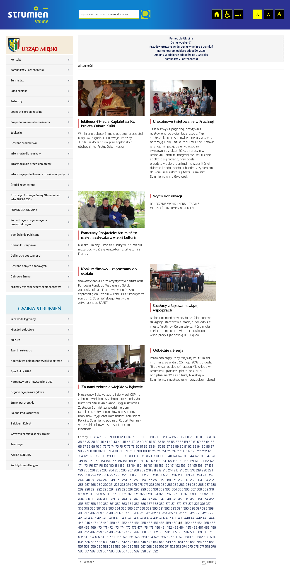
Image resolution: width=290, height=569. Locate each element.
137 (153, 456)
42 (110, 441)
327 (174, 494)
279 (157, 484)
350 (181, 499)
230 (131, 475)
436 (162, 518)
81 (141, 446)
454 (137, 522)
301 (155, 489)
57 (177, 441)
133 (130, 456)
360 (106, 503)
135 (141, 456)
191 (172, 465)
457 (155, 522)
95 (203, 446)
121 (199, 451)
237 (174, 475)
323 (149, 494)
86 (164, 446)
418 (187, 513)
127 (97, 456)
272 (116, 484)
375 (196, 503)
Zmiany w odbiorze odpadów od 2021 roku (181, 55)
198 (211, 465)
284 (188, 484)
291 (93, 489)
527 (169, 537)
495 (112, 532)
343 (137, 499)
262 (193, 480)
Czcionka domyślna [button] (257, 14)
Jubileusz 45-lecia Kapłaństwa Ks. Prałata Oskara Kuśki (108, 123)
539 (106, 542)
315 (102, 494)
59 (186, 441)
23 (165, 437)
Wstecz (89, 562)
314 (96, 494)
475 (128, 527)
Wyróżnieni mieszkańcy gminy (30, 434)
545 (143, 542)
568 (149, 546)
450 (112, 522)
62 (199, 441)
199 (80, 470)
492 (93, 532)
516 (103, 537)
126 (91, 456)
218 (192, 470)
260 (181, 480)
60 (190, 441)
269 (99, 484)
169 (191, 461)
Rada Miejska (19, 91)
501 (149, 532)
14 (129, 437)
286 (201, 484)
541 (118, 542)
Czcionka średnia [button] (268, 14)
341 (124, 499)
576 (196, 546)
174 (80, 465)
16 (136, 437)
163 (158, 461)
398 (204, 508)
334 (81, 499)
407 (124, 513)
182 (122, 465)
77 (125, 446)
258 (168, 480)
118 (183, 451)
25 (174, 437)
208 (136, 470)
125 (86, 456)
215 (176, 470)
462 (187, 522)
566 (137, 546)
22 (160, 437)
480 (157, 527)
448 (99, 522)
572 (172, 546)
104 (111, 451)
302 (161, 489)
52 (155, 441)
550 (174, 542)
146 (203, 456)
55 (168, 441)
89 (177, 446)
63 (203, 441)
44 (119, 441)
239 (187, 475)
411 (148, 513)
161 (147, 461)
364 (130, 503)
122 (204, 451)
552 (186, 542)
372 (178, 503)
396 (192, 508)
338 (106, 499)
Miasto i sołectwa (22, 330)
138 (158, 456)
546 (149, 542)
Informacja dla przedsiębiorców (31, 164)
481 (163, 527)
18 (144, 437)
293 (105, 489)
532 (200, 537)
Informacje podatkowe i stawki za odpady (38, 174)
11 (118, 437)
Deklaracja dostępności (26, 256)
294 (112, 489)
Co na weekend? (181, 43)
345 (149, 499)
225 (100, 475)
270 (105, 484)
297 (130, 489)
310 (211, 489)
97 (212, 446)
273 (122, 484)
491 (87, 532)
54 (164, 441)
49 (142, 441)
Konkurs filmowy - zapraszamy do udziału (109, 271)
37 (88, 441)
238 (181, 475)
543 (130, 542)
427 (106, 518)
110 (145, 451)
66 (80, 446)
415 (170, 513)
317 (113, 494)
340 (118, 499)
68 (88, 446)
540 (112, 542)
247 (99, 480)
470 (99, 527)
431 (130, 518)
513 (86, 537)
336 (93, 499)
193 (183, 465)
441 (193, 518)
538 (99, 542)
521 (131, 537)
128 (102, 456)
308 (199, 489)
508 (193, 532)
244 (81, 480)
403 (99, 513)
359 (99, 503)
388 (142, 508)
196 (200, 465)
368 (155, 503)
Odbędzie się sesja (168, 350)
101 (95, 451)
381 (98, 508)
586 (118, 551)
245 (87, 480)
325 (161, 494)
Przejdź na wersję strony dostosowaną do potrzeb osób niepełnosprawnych (227, 14)
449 (106, 522)
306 (187, 489)
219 (198, 470)
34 (213, 437)
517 (108, 537)
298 (137, 489)
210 (148, 470)
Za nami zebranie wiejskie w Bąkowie (112, 387)
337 (99, 499)
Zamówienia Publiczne (25, 235)
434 (149, 518)
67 (84, 446)
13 (125, 437)
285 (194, 484)
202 (98, 470)
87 (168, 446)
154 (108, 461)
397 (198, 508)
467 (80, 527)
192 (177, 465)
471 (105, 527)
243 (212, 475)
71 (101, 446)
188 (155, 465)
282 (175, 484)
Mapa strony (238, 14)
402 (93, 513)
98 (80, 451)
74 (113, 446)
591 (149, 551)
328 (180, 494)
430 (125, 518)
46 (128, 441)
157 (125, 461)
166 (175, 461)
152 (96, 461)
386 (130, 508)
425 (93, 518)
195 (194, 465)
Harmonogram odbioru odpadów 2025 (181, 51)
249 (112, 480)
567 (142, 546)
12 (121, 437)
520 (125, 537)
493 (99, 532)
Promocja (17, 444)
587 (124, 551)
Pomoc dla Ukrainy (181, 39)
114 (164, 451)
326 (168, 494)
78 (128, 446)
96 (208, 446)
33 (209, 437)
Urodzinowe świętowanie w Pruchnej (183, 121)
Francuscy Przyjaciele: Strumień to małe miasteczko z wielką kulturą (109, 235)
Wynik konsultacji (167, 196)
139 (164, 456)
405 (112, 513)
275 (134, 484)
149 (80, 461)
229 (125, 475)
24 (169, 437)
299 (143, 489)
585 (112, 551)
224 (93, 475)
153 (102, 461)
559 (93, 546)
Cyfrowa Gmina (21, 277)
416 (176, 513)
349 (174, 499)
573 (178, 546)
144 (191, 456)
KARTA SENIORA (21, 455)
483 (175, 527)
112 (154, 451)
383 (111, 508)
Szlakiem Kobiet (21, 424)
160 (141, 461)
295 (118, 489)
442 (199, 518)
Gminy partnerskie (22, 403)
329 (186, 494)
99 (84, 451)
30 (196, 437)
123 (210, 451)
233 (149, 475)
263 (199, 480)
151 (91, 461)
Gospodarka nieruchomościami (30, 122)
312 (85, 494)
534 (212, 537)
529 (181, 537)
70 (97, 446)
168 (186, 461)
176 (91, 465)
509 (199, 532)
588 (130, 551)
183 (127, 465)
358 (93, 503)
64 (208, 441)
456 (149, 522)
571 (167, 546)
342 (130, 499)
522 (137, 537)
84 (155, 446)
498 (130, 532)
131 (119, 456)
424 (87, 518)
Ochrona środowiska (24, 143)
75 (117, 446)
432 (137, 518)
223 (87, 475)
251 (124, 480)
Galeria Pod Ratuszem (25, 413)
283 (182, 484)
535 (81, 542)
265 (212, 480)
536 (87, 542)
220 (204, 470)
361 (111, 503)
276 (140, 484)
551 (180, 542)
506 (180, 532)
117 (179, 451)
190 (166, 465)
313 (91, 494)
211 (154, 470)
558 (86, 546)
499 (137, 532)
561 (105, 546)
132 (124, 456)
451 (118, 522)
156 (119, 461)
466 (212, 522)
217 (187, 470)
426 (100, 518)
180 (111, 465)
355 (212, 499)
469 (93, 527)
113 (159, 451)
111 (149, 451)
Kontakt (16, 60)
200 (86, 470)
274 (128, 484)
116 (174, 451)
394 (179, 508)
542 (124, 542)
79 (133, 446)
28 (187, 437)
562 (111, 546)
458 (161, 522)
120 (193, 451)
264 (205, 480)
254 (143, 480)
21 (156, 437)
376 (202, 503)
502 (155, 532)
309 (205, 489)
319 (124, 494)
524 (150, 537)
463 (193, 522)
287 (207, 484)
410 (142, 513)
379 (86, 508)
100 (89, 451)
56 (173, 441)
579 (213, 546)
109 (139, 451)
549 (168, 542)
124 (80, 456)
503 (161, 532)
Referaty (16, 101)
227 (112, 475)
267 (87, 484)
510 (205, 532)
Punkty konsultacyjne (25, 465)
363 (124, 503)
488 (207, 527)
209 (142, 470)
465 (206, 522)
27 (182, 437)
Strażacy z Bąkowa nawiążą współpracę (175, 307)
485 (188, 527)
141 (175, 456)
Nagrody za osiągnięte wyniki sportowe (36, 361)
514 (91, 537)
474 (122, 527)
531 (194, 537)
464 (200, 522)
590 (143, 551)
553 (193, 542)
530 (188, 537)
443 (205, 518)
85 (159, 446)
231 (137, 475)
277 (146, 484)
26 (178, 437)
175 (85, 465)
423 (81, 518)
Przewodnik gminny (23, 319)
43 (115, 441)
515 (97, 537)
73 (109, 446)
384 (117, 508)
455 (143, 522)
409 (137, 513)
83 (150, 446)
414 (164, 513)
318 (119, 494)
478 (145, 527)
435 (156, 518)
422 (210, 513)
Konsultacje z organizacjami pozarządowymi (29, 222)
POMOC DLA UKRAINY (24, 210)
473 (116, 527)
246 (93, 480)
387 (136, 508)
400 (81, 513)
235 (162, 475)
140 (169, 456)
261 (186, 480)
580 (81, 551)
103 (106, 451)
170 (197, 461)
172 (207, 461)
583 (99, 551)
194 (188, 465)
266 (81, 484)
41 (106, 441)
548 (161, 542)
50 (146, 441)
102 (100, 451)
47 (133, 441)
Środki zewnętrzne (23, 185)
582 (93, 551)
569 (155, 546)
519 (119, 537)
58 (181, 441)
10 (114, 437)
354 (205, 499)
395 (186, 508)
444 (212, 518)
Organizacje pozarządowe (27, 392)
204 (111, 470)
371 (173, 503)
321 (136, 494)
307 (193, 489)
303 (168, 489)
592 (155, 551)
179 (106, 465)
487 (200, 527)
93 (194, 446)
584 (105, 551)
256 (156, 480)
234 (156, 475)
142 (180, 456)
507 (186, 532)
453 (130, 522)
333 (211, 494)
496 (118, 532)
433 (143, 518)
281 (169, 484)
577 (202, 546)
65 (212, 441)
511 (210, 532)
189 (161, 465)
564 (124, 546)
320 (130, 494)
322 (142, 494)
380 (92, 508)
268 (93, 484)
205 (117, 470)
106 (123, 451)
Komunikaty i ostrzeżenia (27, 70)
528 (175, 537)
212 (159, 470)
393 (173, 508)
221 (210, 470)
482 (169, 527)
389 (148, 508)
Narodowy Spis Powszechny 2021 (32, 382)
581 (87, 551)
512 (80, 537)
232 (143, 475)
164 (163, 461)
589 (137, 551)
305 (180, 489)
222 (81, 475)
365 (137, 503)
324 (155, 494)
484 (182, 527)
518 (114, 537)
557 (80, 546)
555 (205, 542)
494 (105, 532)
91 (185, 446)
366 (143, 503)
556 (212, 542)
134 (136, 456)
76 (121, 446)
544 (137, 542)
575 (190, 546)
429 (118, 518)
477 (139, 527)
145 (197, 456)
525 (157, 537)
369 (161, 503)
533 (206, 537)
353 (199, 499)
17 (140, 437)
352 (193, 499)
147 (208, 456)
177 (96, 465)
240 (193, 475)
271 (111, 484)
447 (93, 522)
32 (204, 437)
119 (188, 451)
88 (172, 446)
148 (213, 456)
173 (212, 461)
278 (151, 484)
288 (213, 484)
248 (106, 480)
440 (187, 518)
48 (137, 441)
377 (208, 503)
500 (143, 532)
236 (168, 475)
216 (181, 470)
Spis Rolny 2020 (21, 371)
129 (108, 456)
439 (181, 518)
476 (133, 527)
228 (118, 475)
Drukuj (211, 562)
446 (87, 522)
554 (199, 542)
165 (169, 461)
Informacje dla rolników (26, 154)
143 (186, 456)
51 (150, 441)
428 (112, 518)
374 (190, 503)
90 (181, 446)
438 (174, 518)
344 (143, 499)
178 (101, 465)
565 (130, 546)
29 (191, 437)
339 (112, 499)
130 (114, 456)
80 (137, 446)
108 (133, 451)
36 (84, 441)
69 (93, 446)
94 (199, 446)
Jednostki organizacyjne (26, 112)
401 (87, 513)
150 (86, 461)
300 (149, 489)
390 (155, 508)
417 (181, 513)
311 (80, 494)
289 (81, 489)
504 (168, 532)
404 (105, 513)
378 (80, 508)
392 (167, 508)
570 (161, 546)
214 (170, 470)
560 (99, 546)
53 (159, 441)
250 (118, 480)
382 (104, 508)
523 (144, 537)
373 (184, 503)
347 (162, 499)
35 (80, 441)
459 (168, 522)
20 (152, 437)
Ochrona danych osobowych (29, 266)
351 (186, 499)
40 (102, 441)
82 (145, 446)
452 (124, 522)
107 (128, 451)
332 (205, 494)
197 (205, 465)
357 (87, 503)
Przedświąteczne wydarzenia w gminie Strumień (181, 47)
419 (192, 513)
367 (149, 503)
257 (162, 480)
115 (169, 451)
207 (130, 470)
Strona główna (217, 14)
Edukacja (16, 133)
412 (153, 513)
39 (97, 441)
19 (147, 437)
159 (136, 461)
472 (110, 527)
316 (108, 494)
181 (117, 465)
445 (81, 522)
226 (106, 475)
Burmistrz (17, 80)
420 (198, 513)
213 (164, 470)
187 (150, 465)
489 (213, 527)
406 (118, 513)
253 (137, 480)
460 (174, 522)
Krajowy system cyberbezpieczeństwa (36, 287)
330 (193, 494)
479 (151, 527)
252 (130, 480)
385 (123, 508)
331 (199, 494)
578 (207, 546)
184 (133, 465)
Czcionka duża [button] (279, 14)
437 (168, 518)
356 (81, 503)
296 (124, 489)
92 (190, 446)
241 (199, 475)
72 (104, 446)
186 (144, 465)
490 (81, 532)
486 (194, 527)
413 (159, 513)
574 (184, 546)
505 (174, 532)
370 (167, 503)
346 (156, 499)
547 (155, 542)
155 (113, 461)
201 (92, 470)
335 (87, 499)
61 (194, 441)
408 (130, 513)
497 (124, 532)
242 (205, 475)
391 (161, 508)
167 (180, 461)
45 (124, 441)
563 (118, 546)
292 (99, 489)
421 (204, 513)
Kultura (15, 340)
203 (105, 470)
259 (174, 480)
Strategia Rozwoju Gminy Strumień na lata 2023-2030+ (35, 197)
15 (132, 437)
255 (149, 480)
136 (147, 456)
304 (174, 489)
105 (117, 451)
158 (130, 461)
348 (168, 499)
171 (202, 461)
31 (200, 437)
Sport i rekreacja (21, 350)
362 (118, 503)
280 (163, 484)
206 (124, 470)
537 (93, 542)
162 (152, 461)
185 (139, 465)
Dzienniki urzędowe (23, 245)
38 (93, 441)
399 (211, 508)
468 (86, 527)
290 (87, 489)
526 (163, 537)
